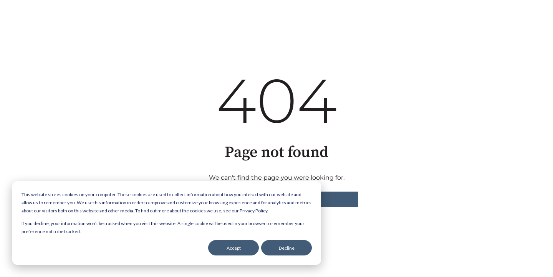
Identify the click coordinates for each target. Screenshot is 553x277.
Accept (234, 248)
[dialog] (166, 223)
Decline (287, 248)
